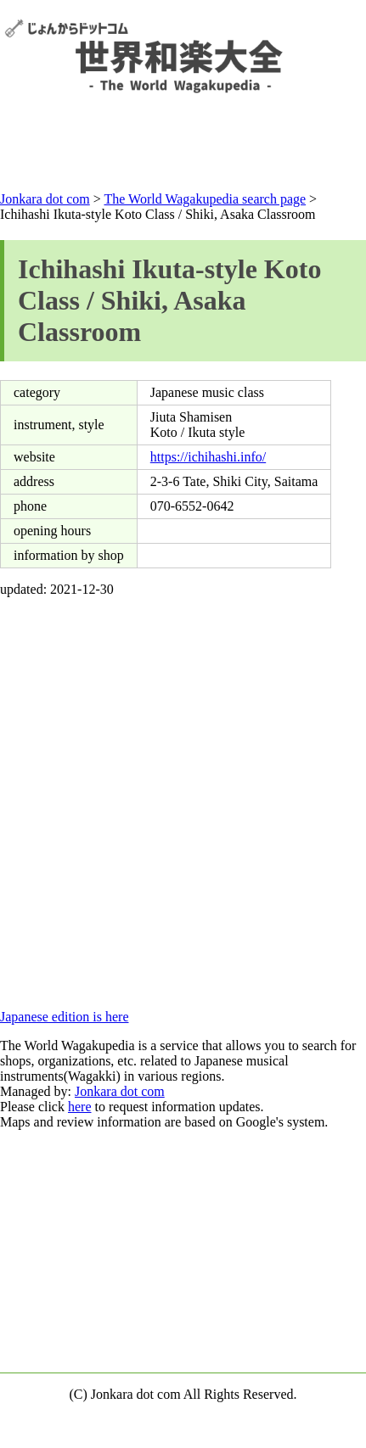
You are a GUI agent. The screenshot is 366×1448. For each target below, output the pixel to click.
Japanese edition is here (64, 1016)
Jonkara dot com (120, 1091)
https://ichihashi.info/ (208, 457)
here (80, 1106)
